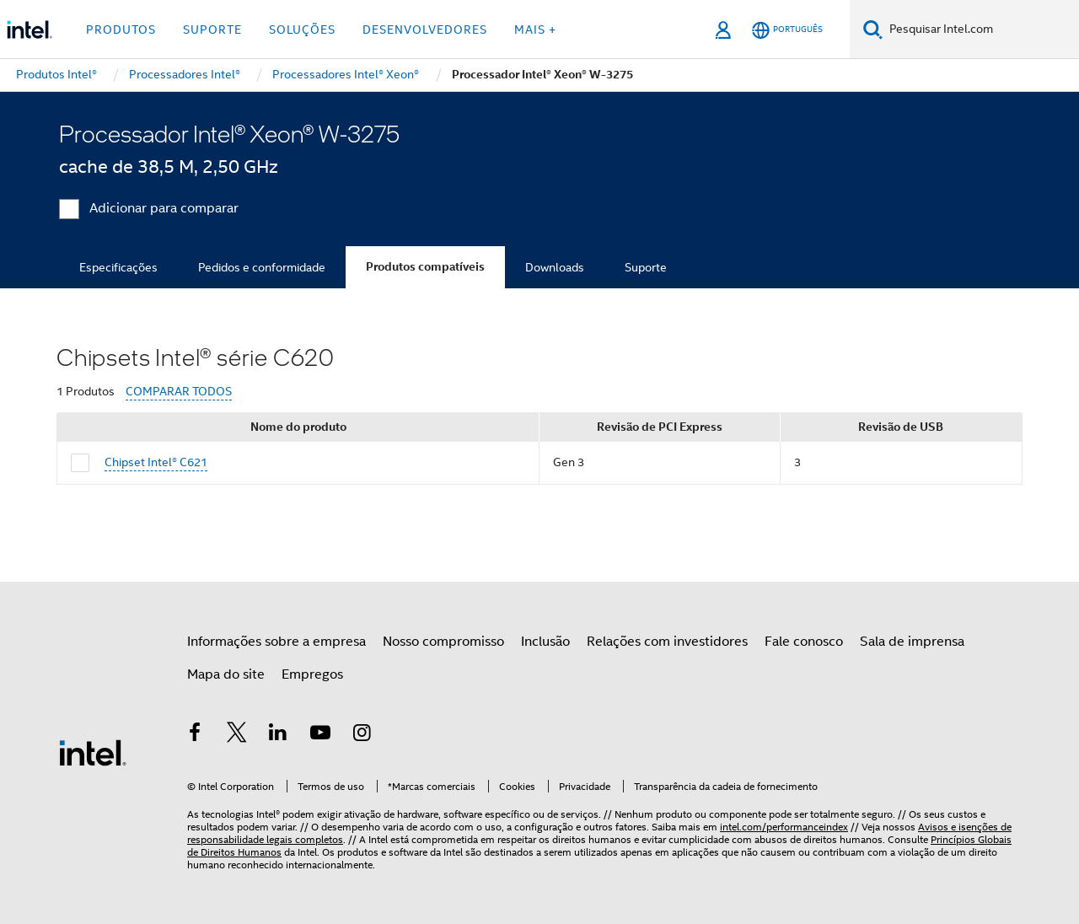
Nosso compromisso (443, 641)
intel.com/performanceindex (784, 826)
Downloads (554, 267)
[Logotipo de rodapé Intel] (92, 752)
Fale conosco (804, 641)
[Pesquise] (873, 29)
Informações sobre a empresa (276, 641)
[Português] (787, 30)
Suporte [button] (212, 29)
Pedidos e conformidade (261, 267)
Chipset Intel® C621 (156, 462)
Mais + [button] (535, 29)
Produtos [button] (121, 29)
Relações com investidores (667, 641)
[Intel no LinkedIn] (278, 735)
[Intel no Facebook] (194, 735)
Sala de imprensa (912, 641)
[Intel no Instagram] (361, 735)
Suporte (646, 267)
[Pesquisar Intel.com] (981, 29)
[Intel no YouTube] (320, 735)
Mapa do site (226, 674)
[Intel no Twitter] (237, 735)
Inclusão (545, 641)
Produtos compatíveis (425, 267)
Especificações (118, 267)
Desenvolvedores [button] (424, 29)
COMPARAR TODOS (179, 391)
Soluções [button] (302, 29)
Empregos (312, 674)
